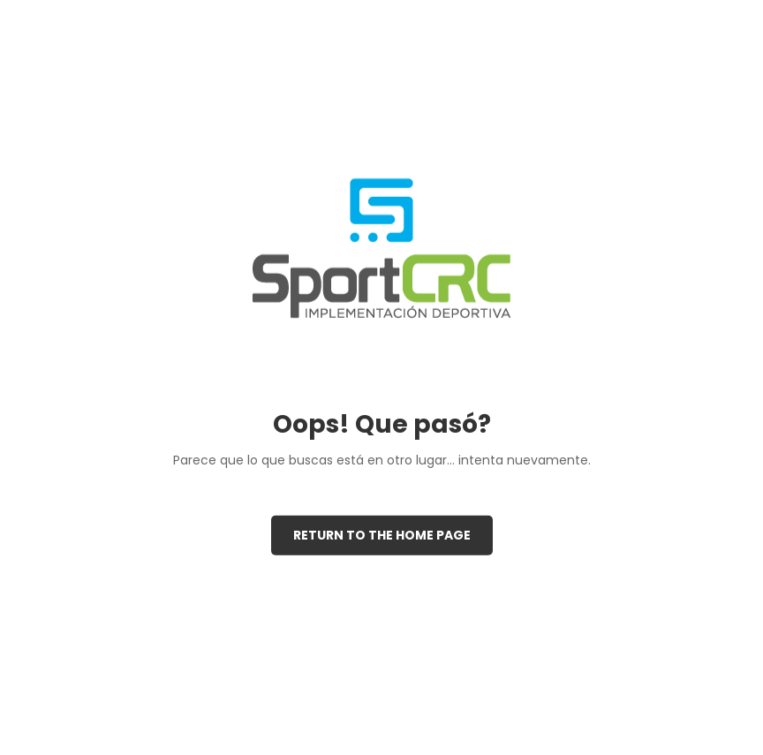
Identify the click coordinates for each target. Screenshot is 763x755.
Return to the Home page (382, 535)
